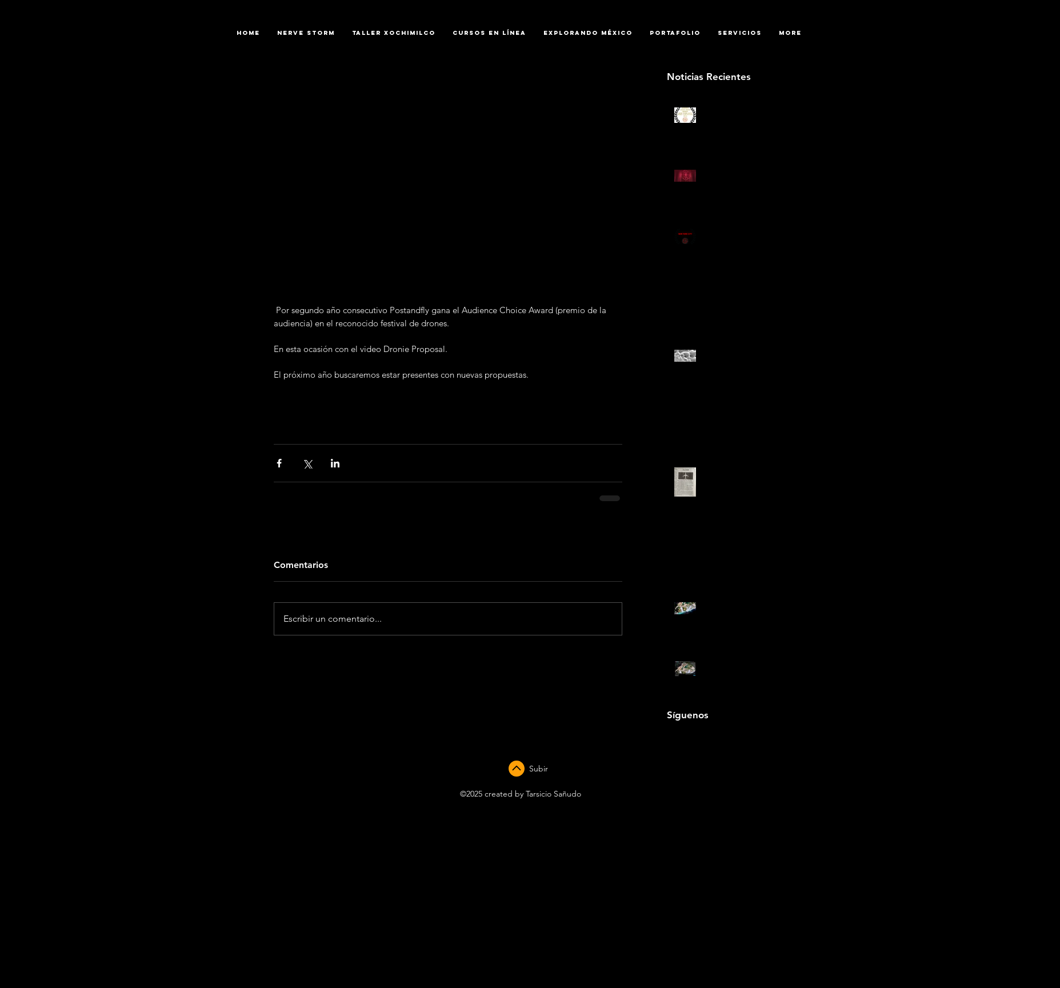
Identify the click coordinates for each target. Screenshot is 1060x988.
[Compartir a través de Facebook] (279, 463)
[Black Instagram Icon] (704, 740)
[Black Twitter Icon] (722, 740)
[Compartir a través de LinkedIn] (335, 463)
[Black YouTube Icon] (687, 740)
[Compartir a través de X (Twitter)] (307, 463)
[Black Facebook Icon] (670, 740)
